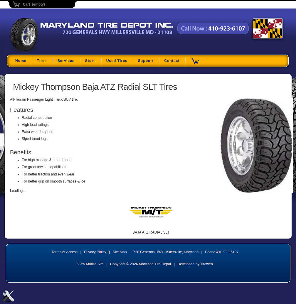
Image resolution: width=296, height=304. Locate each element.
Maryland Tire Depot (47, 51)
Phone (221, 252)
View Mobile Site (90, 264)
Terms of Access (65, 252)
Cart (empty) (34, 4)
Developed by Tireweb (195, 264)
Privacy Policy (95, 252)
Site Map (120, 252)
